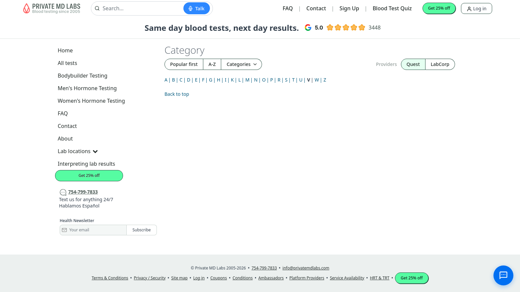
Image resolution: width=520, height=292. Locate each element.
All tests (67, 63)
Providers (386, 64)
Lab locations (78, 151)
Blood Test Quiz (392, 8)
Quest (413, 64)
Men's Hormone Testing (87, 88)
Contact (316, 8)
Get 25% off (439, 8)
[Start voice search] (196, 8)
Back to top (176, 94)
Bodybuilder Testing (82, 75)
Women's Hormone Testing (91, 100)
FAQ (288, 8)
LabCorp (440, 64)
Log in (477, 8)
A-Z (212, 64)
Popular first (184, 64)
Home (65, 50)
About (65, 138)
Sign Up (349, 8)
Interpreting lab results (86, 163)
